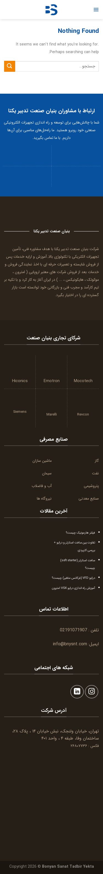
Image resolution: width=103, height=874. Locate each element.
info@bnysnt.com (70, 644)
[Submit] (9, 66)
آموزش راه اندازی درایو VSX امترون (73, 588)
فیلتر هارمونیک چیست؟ (80, 532)
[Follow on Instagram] (91, 691)
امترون (20, 272)
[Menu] (96, 9)
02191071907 (73, 630)
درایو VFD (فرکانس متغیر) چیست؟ (73, 577)
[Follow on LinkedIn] (77, 691)
